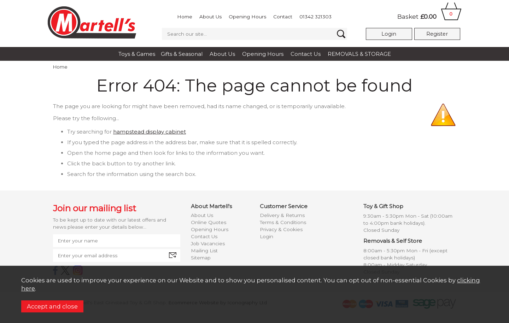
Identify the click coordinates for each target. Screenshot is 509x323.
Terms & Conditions (283, 222)
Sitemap (201, 257)
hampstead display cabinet (149, 131)
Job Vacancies (208, 243)
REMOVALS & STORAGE (359, 54)
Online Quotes (208, 222)
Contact (282, 16)
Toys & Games (136, 54)
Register (437, 34)
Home (184, 16)
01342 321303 (315, 16)
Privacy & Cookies (281, 229)
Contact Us (306, 54)
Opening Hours (247, 16)
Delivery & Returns (282, 215)
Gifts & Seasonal (182, 54)
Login (388, 34)
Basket (429, 16)
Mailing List (204, 250)
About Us (210, 16)
